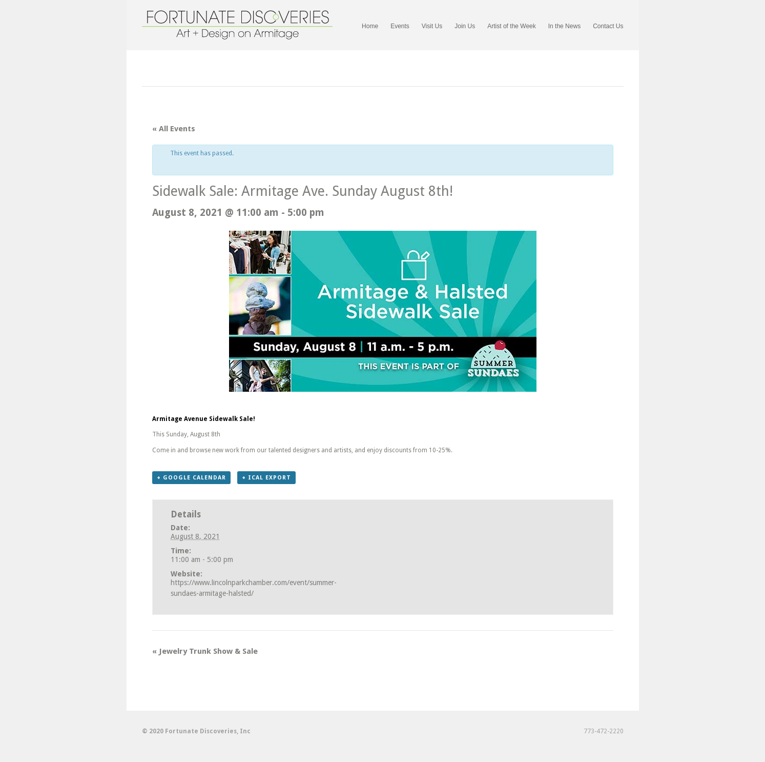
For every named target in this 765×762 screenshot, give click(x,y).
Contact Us (608, 26)
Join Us (464, 26)
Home (370, 26)
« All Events (173, 128)
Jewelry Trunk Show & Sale (205, 651)
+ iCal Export (266, 477)
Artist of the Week (511, 26)
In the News (564, 26)
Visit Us (432, 26)
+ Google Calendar (191, 477)
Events (399, 26)
